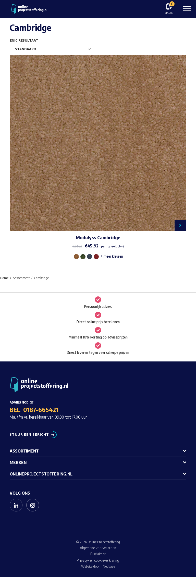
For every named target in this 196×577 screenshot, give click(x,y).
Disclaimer (98, 554)
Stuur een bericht (29, 434)
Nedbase (109, 566)
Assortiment (24, 451)
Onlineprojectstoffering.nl (41, 473)
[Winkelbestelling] (53, 49)
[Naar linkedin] (16, 505)
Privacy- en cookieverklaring (98, 560)
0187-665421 (40, 409)
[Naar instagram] (32, 505)
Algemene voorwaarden (98, 548)
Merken (18, 462)
